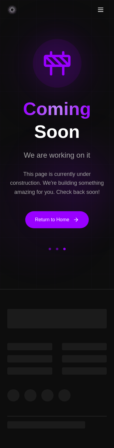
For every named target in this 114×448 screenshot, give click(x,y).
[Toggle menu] (101, 10)
